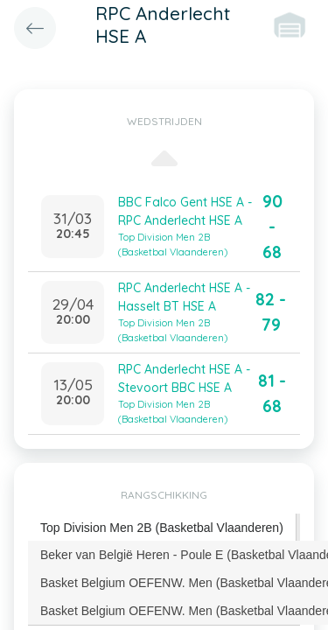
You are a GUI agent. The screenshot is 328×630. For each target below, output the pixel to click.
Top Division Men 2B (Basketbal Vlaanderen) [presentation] (161, 528)
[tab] (162, 528)
